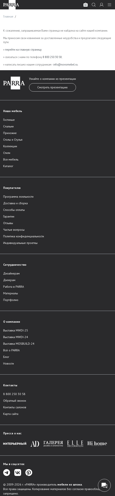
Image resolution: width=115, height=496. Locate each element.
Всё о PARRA (11, 350)
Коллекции (10, 146)
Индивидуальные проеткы (20, 243)
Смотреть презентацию (52, 87)
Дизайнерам (11, 273)
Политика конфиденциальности (23, 236)
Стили (6, 153)
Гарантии (8, 216)
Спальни (8, 126)
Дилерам (9, 280)
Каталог (8, 166)
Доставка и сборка (15, 203)
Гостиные (9, 120)
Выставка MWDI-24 (15, 337)
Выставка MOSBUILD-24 (18, 344)
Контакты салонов (14, 407)
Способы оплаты (14, 210)
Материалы (10, 293)
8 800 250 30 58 (52, 57)
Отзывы (8, 223)
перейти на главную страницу (23, 49)
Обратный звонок (14, 401)
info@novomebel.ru (65, 64)
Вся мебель (10, 159)
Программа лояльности (18, 196)
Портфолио (10, 300)
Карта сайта (10, 414)
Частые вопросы (14, 230)
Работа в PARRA (13, 287)
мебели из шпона (69, 484)
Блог (6, 357)
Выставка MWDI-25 (15, 330)
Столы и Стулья (12, 140)
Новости (8, 363)
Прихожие (10, 133)
